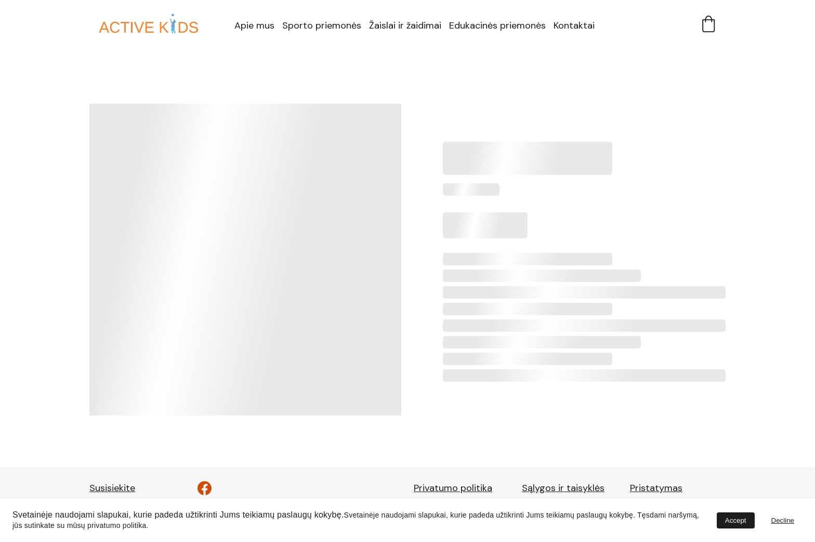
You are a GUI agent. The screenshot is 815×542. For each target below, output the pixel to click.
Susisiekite (112, 488)
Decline (782, 520)
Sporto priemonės (321, 25)
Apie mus (254, 25)
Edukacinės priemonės (497, 25)
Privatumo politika (453, 488)
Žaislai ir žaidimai (405, 25)
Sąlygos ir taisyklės (563, 488)
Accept (735, 520)
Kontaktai (574, 25)
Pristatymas (656, 488)
